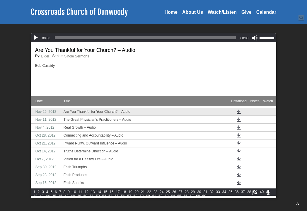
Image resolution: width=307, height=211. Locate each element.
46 (60, 196)
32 (212, 192)
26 (174, 192)
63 (166, 196)
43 (41, 196)
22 (149, 192)
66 (185, 196)
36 (236, 192)
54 (110, 196)
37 (243, 192)
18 (124, 192)
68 (198, 196)
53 (104, 196)
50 (85, 196)
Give (246, 12)
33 (218, 192)
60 (148, 196)
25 (168, 192)
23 (155, 192)
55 (116, 196)
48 (73, 196)
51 (91, 196)
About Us (192, 12)
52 (98, 196)
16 (111, 192)
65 (179, 196)
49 (79, 196)
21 (143, 192)
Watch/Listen (222, 12)
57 (129, 196)
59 (142, 196)
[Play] (36, 38)
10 (74, 192)
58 (135, 196)
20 (137, 192)
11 (80, 192)
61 (154, 196)
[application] (153, 37)
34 (224, 192)
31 (205, 192)
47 (67, 196)
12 (86, 192)
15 (105, 192)
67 (192, 196)
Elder (45, 56)
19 (130, 192)
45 (54, 196)
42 (35, 196)
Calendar (266, 12)
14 (99, 192)
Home (171, 12)
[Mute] (255, 38)
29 (193, 192)
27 (180, 192)
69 (204, 196)
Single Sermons (76, 56)
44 (48, 196)
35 (230, 192)
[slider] (145, 37)
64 (173, 196)
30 (199, 192)
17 (118, 192)
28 (186, 192)
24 (161, 192)
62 (160, 196)
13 (93, 192)
